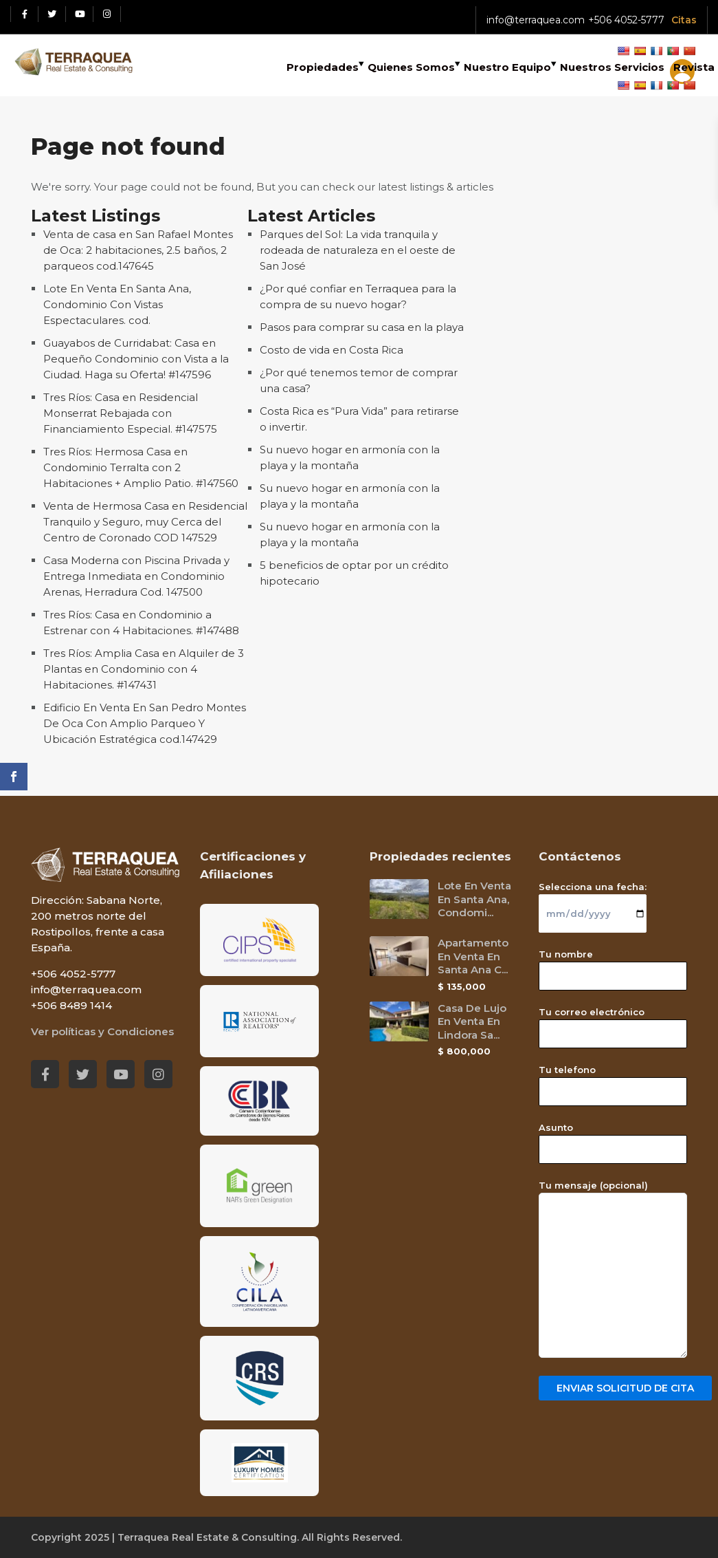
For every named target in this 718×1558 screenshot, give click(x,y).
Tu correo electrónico (613, 1022)
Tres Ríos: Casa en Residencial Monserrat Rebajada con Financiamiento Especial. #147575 (130, 413)
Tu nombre (613, 965)
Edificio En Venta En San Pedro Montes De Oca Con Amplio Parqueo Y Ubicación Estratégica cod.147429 (144, 723)
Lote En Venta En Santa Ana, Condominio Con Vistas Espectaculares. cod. (117, 304)
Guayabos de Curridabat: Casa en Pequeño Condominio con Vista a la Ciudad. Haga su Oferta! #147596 (136, 358)
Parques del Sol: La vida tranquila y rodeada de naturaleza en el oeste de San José (358, 250)
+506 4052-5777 (626, 20)
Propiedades (323, 67)
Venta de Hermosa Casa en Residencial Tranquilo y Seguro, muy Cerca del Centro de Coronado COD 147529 (145, 521)
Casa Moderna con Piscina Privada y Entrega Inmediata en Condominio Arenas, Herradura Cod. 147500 (136, 576)
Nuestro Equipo (507, 67)
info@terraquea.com (535, 20)
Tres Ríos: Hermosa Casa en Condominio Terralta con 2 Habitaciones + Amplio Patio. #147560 (140, 467)
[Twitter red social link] (52, 14)
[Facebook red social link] (24, 14)
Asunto (613, 1138)
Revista (694, 67)
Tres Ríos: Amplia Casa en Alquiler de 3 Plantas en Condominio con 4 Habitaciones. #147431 (143, 669)
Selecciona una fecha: (593, 900)
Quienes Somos (411, 67)
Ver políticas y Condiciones (102, 1031)
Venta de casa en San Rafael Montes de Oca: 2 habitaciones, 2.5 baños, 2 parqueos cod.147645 (138, 250)
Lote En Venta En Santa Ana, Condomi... (474, 899)
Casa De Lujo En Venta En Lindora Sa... (472, 1021)
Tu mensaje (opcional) (613, 1270)
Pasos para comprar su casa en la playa (362, 327)
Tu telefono (613, 1080)
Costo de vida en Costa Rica (331, 349)
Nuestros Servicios (612, 67)
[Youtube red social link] (79, 14)
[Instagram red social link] (107, 14)
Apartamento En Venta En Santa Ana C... (473, 956)
